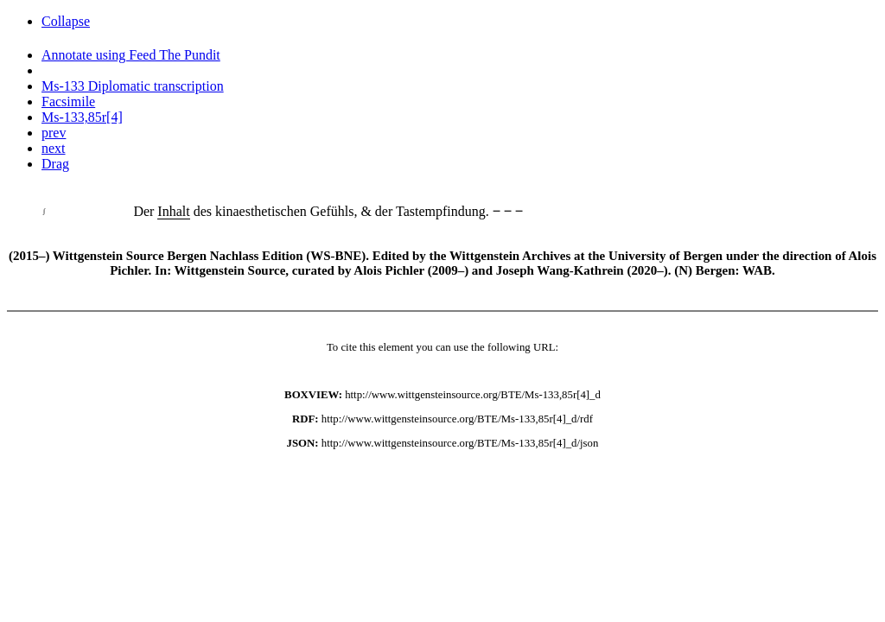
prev (53, 132)
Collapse (65, 21)
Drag (55, 163)
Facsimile (68, 101)
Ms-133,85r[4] (82, 117)
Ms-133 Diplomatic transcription (132, 86)
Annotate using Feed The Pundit (130, 55)
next (53, 148)
